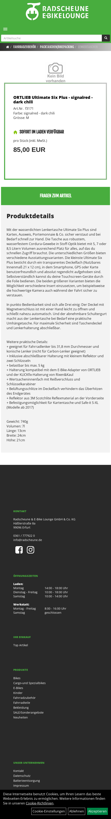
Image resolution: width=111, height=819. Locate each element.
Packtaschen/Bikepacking (57, 47)
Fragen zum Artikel (55, 195)
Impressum (21, 785)
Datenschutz (22, 776)
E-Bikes (18, 688)
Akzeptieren (97, 811)
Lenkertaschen (88, 47)
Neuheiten (20, 717)
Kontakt (18, 771)
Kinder (18, 693)
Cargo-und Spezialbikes (29, 683)
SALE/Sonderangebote (28, 712)
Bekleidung (21, 707)
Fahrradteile (21, 703)
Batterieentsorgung (26, 781)
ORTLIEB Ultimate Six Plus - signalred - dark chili (53, 100)
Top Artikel (20, 645)
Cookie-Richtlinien (39, 803)
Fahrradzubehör (24, 47)
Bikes (16, 678)
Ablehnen (76, 811)
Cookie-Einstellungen (49, 811)
